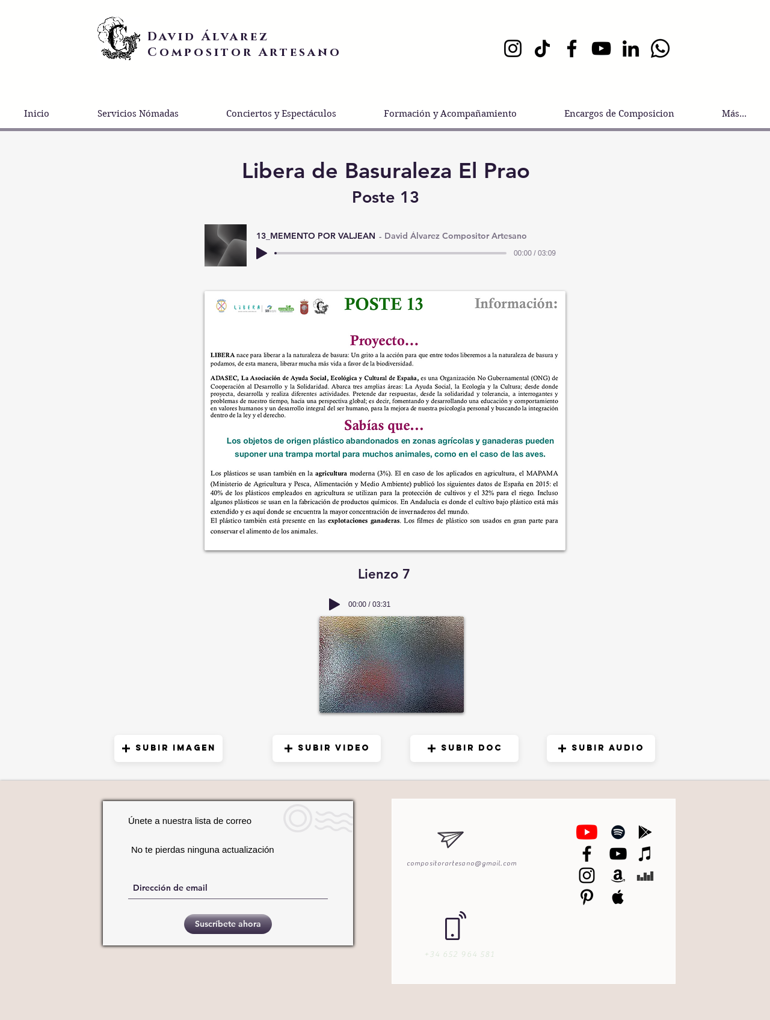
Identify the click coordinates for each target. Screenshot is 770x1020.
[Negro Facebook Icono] (586, 853)
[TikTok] (542, 48)
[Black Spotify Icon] (618, 832)
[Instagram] (513, 48)
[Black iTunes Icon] (645, 853)
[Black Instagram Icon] (586, 875)
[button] (168, 748)
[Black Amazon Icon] (618, 875)
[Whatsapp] (660, 48)
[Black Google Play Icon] (645, 832)
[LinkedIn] (630, 48)
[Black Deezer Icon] (645, 875)
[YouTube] (601, 48)
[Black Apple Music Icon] (618, 897)
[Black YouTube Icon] (618, 853)
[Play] (261, 253)
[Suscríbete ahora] (228, 924)
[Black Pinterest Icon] (586, 897)
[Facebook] (572, 48)
